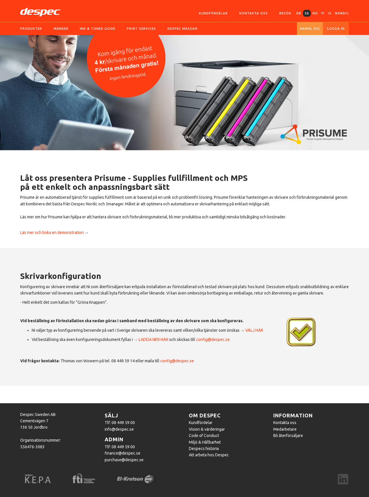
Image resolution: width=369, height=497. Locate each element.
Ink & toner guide (97, 28)
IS (330, 13)
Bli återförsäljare (288, 435)
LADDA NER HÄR (153, 339)
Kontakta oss (253, 13)
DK (298, 13)
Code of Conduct (204, 435)
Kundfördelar (213, 13)
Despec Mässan (182, 28)
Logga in (336, 28)
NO (315, 13)
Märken (61, 28)
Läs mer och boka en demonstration (52, 232)
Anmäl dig (310, 28)
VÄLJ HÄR (254, 330)
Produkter (31, 28)
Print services (141, 28)
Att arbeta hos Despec (209, 455)
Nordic (342, 13)
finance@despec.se (122, 453)
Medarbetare (285, 429)
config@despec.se (213, 339)
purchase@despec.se (124, 459)
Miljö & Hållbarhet (205, 442)
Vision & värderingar (207, 429)
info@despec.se (119, 429)
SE (307, 13)
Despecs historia (204, 448)
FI (323, 13)
